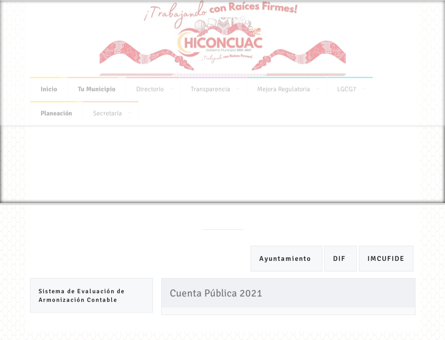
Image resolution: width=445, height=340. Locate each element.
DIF (340, 258)
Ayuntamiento (286, 258)
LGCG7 (346, 87)
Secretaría (107, 111)
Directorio (150, 87)
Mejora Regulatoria (283, 87)
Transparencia (210, 87)
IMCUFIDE (386, 258)
